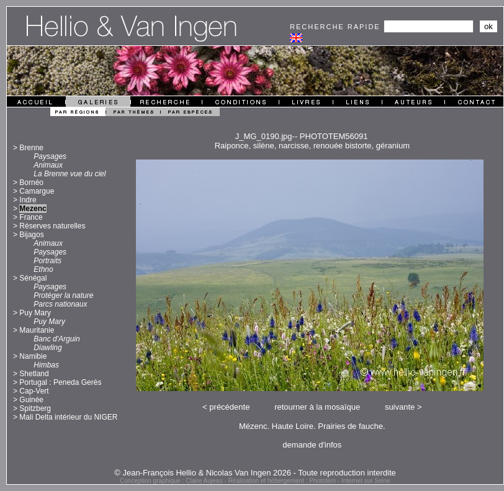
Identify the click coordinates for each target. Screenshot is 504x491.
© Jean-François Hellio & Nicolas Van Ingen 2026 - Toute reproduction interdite (255, 472)
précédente (229, 407)
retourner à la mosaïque (317, 407)
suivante (400, 407)
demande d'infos (311, 444)
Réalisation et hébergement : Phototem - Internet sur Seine (309, 480)
